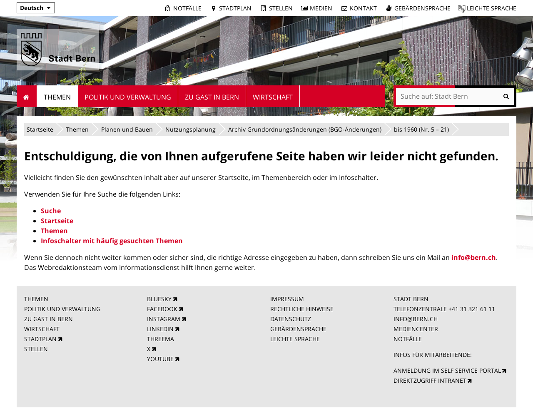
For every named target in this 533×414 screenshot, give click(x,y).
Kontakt (363, 8)
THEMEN (36, 299)
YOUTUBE (160, 359)
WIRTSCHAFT (42, 329)
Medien (321, 8)
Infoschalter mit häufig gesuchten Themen (112, 240)
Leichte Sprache (491, 8)
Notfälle (187, 8)
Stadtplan (235, 8)
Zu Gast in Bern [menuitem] (212, 97)
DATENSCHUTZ (290, 319)
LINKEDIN (160, 329)
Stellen (281, 8)
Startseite (40, 129)
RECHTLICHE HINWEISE (302, 309)
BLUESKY (159, 299)
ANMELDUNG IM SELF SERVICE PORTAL (447, 370)
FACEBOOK (162, 309)
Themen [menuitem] (57, 97)
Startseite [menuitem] (27, 96)
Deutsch (31, 8)
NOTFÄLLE (408, 339)
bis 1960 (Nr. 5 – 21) (421, 129)
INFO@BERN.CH (416, 319)
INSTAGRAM (163, 319)
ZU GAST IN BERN (48, 319)
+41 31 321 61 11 (471, 309)
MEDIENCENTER (416, 329)
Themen (77, 129)
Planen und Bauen (127, 129)
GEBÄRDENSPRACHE (298, 329)
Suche (51, 210)
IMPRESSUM (287, 299)
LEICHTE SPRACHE (295, 339)
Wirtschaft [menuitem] (273, 97)
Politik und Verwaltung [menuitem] (128, 97)
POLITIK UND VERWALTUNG (62, 309)
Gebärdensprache (422, 8)
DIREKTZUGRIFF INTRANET (430, 380)
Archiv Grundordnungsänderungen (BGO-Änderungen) (304, 129)
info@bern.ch (473, 257)
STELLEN (36, 349)
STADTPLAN (40, 339)
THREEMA (160, 339)
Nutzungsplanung (190, 129)
